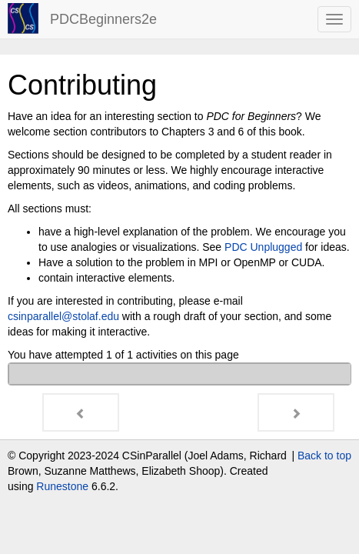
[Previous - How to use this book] (80, 412)
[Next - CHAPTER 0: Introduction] (296, 412)
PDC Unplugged (263, 247)
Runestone (62, 486)
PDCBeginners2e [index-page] (103, 19)
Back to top (324, 455)
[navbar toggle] (334, 19)
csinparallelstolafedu (63, 316)
